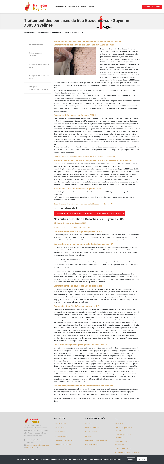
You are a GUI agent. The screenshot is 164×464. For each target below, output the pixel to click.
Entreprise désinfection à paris (39, 76)
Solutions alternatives (63, 444)
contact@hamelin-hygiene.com (37, 445)
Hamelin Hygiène (30, 32)
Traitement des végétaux (64, 440)
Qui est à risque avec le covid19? (123, 428)
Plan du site (30, 447)
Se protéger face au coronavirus (122, 442)
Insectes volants (91, 432)
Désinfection (60, 432)
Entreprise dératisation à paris (39, 65)
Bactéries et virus (91, 444)
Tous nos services (36, 45)
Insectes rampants (92, 427)
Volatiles (88, 423)
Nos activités (60, 7)
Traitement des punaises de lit (126, 452)
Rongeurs (88, 436)
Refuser (131, 459)
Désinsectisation (61, 436)
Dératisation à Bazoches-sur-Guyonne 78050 (70, 223)
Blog (116, 419)
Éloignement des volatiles (35, 54)
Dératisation (60, 427)
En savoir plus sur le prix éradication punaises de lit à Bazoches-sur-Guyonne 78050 (84, 204)
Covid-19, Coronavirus (123, 448)
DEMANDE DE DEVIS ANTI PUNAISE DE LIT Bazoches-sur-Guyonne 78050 (90, 213)
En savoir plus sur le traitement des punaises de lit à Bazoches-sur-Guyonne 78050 (84, 156)
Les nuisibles (72, 7)
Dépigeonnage (60, 423)
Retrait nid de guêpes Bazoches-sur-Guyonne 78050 (73, 227)
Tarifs (82, 7)
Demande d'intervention (152, 7)
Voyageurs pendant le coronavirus (123, 435)
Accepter (142, 459)
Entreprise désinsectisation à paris (38, 88)
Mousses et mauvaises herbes (96, 440)
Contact (91, 7)
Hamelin (118, 423)
